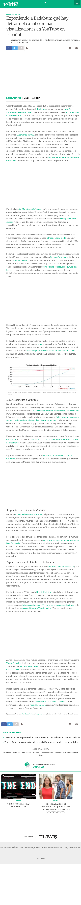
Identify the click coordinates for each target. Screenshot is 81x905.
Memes (56, 800)
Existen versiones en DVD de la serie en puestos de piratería (49, 605)
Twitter (31, 714)
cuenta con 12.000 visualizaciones (49, 701)
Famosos (57, 753)
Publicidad (23, 847)
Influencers (26, 753)
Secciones (77, 2)
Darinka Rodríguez (14, 98)
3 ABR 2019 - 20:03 (31, 98)
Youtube (16, 753)
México (36, 753)
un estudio (11, 439)
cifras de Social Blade (56, 238)
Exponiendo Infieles (25, 135)
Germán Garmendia (59, 257)
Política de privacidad (43, 847)
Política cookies (57, 847)
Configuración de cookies (72, 847)
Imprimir (70, 48)
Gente (40, 755)
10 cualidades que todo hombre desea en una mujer (55, 410)
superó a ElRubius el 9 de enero (29, 514)
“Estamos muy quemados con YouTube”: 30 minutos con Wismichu (42, 737)
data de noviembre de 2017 (61, 566)
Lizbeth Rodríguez (44, 592)
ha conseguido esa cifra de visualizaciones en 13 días (51, 350)
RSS (38, 858)
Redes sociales (47, 753)
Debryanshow (62, 417)
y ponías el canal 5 (38, 705)
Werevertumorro (49, 420)
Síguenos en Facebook (41, 2)
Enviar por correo (76, 48)
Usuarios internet (70, 753)
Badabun (41, 109)
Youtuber (7, 753)
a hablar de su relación (30, 666)
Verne (11, 4)
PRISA (43, 858)
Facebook (25, 714)
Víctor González (13, 663)
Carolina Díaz (12, 669)
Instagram (38, 714)
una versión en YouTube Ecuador (36, 608)
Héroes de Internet (14, 14)
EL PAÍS (48, 837)
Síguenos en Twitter (45, 2)
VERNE (18, 800)
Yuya (40, 344)
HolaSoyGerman (20, 260)
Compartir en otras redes (21, 48)
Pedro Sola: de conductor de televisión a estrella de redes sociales (41, 742)
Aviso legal (31, 847)
